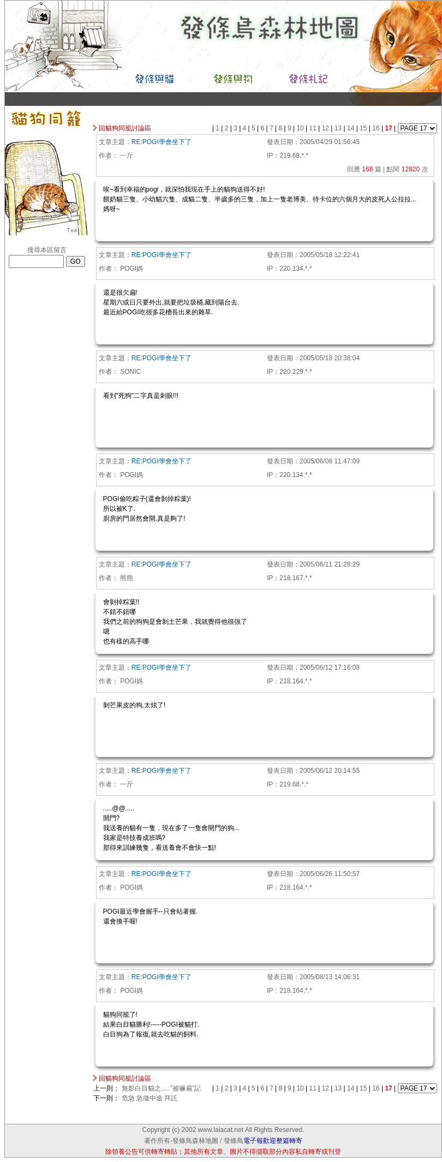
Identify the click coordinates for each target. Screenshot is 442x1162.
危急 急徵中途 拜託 (150, 1098)
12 (326, 128)
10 (301, 128)
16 (376, 128)
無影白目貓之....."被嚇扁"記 (161, 1088)
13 (339, 128)
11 (314, 128)
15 (364, 128)
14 (351, 128)
